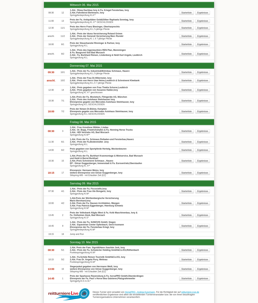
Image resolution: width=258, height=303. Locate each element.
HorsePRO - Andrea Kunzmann (140, 292)
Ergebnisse (202, 12)
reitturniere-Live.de (190, 292)
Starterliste (186, 12)
